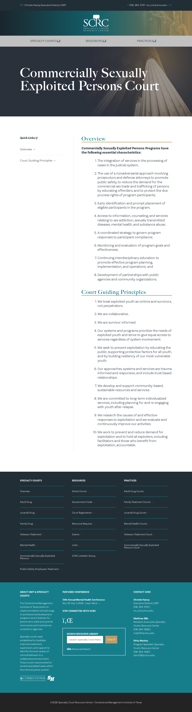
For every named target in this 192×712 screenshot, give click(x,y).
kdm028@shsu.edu (144, 654)
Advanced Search (78, 648)
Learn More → (92, 602)
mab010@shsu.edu (144, 632)
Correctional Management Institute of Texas (118, 702)
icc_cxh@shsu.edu (156, 5)
